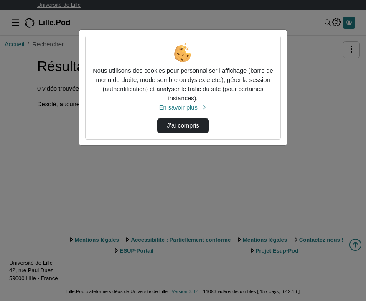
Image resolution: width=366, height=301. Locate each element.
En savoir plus (183, 107)
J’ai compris (183, 125)
